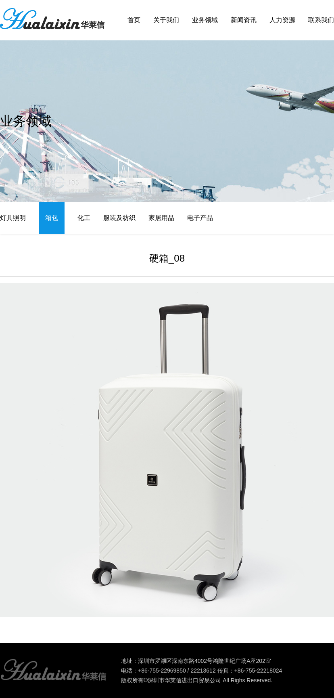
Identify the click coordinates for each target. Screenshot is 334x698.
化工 (83, 217)
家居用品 (161, 217)
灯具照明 (13, 217)
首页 (133, 20)
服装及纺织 (119, 217)
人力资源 (282, 20)
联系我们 (321, 20)
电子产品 (200, 217)
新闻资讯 (244, 20)
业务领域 (205, 20)
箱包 (51, 217)
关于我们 (166, 20)
